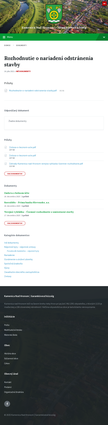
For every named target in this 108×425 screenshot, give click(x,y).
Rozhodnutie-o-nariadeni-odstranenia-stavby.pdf (33, 90)
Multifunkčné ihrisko (13, 330)
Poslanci (8, 387)
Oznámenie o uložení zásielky (18, 259)
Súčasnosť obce (11, 358)
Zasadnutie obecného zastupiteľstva (21, 272)
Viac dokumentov (14, 174)
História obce (10, 353)
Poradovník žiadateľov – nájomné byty (23, 251)
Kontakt (7, 382)
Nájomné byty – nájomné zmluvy (20, 246)
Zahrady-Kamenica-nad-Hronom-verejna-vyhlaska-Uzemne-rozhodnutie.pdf (46, 163)
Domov (7, 45)
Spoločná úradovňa (13, 263)
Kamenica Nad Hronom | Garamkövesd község (54, 27)
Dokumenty (21, 45)
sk (104, 3)
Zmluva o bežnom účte (16, 193)
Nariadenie (9, 255)
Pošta (6, 325)
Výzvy (6, 267)
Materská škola (10, 335)
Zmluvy (7, 276)
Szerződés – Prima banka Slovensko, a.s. (27, 202)
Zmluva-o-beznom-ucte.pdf (22, 147)
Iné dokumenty (23, 71)
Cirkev (7, 363)
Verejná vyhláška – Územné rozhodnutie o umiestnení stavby (39, 211)
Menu (56, 37)
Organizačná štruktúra (14, 392)
